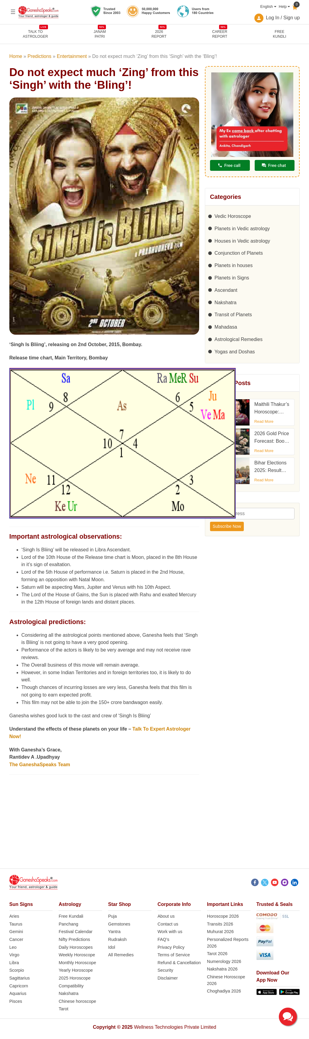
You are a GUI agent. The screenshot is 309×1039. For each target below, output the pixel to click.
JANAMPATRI (100, 34)
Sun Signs (21, 904)
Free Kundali (71, 916)
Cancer (16, 939)
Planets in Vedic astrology (242, 228)
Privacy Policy (171, 947)
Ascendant (226, 290)
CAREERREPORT (219, 34)
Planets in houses (234, 265)
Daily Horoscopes (76, 947)
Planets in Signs (232, 277)
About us (166, 916)
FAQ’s (163, 939)
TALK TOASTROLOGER (35, 34)
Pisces (15, 1001)
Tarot (63, 1008)
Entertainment (72, 56)
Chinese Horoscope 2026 (226, 980)
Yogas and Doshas (235, 351)
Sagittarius (19, 978)
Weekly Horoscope (77, 954)
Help (283, 6)
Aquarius (18, 993)
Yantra (114, 931)
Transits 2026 (220, 924)
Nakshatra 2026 (222, 969)
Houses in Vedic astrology (242, 241)
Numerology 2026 (224, 961)
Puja (112, 916)
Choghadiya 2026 (224, 991)
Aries (14, 916)
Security (165, 970)
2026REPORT (159, 34)
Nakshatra (226, 302)
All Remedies (121, 954)
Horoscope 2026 (223, 916)
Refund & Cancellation (179, 962)
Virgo (14, 954)
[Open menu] (13, 11)
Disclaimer (168, 978)
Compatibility (71, 985)
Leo (13, 947)
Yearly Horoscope (76, 970)
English (266, 6)
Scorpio (16, 970)
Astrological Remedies (239, 339)
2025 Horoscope (75, 978)
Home (15, 56)
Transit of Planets (233, 314)
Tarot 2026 (217, 953)
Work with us (170, 931)
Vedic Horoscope (233, 216)
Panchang (68, 924)
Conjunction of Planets (239, 253)
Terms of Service (174, 954)
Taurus (15, 924)
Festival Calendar (75, 931)
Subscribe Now (227, 526)
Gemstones (119, 924)
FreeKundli (279, 34)
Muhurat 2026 (220, 931)
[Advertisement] (155, 826)
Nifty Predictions (74, 939)
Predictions (39, 56)
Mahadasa (226, 327)
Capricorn (18, 985)
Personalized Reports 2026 (228, 942)
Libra (14, 962)
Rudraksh (117, 939)
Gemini (16, 931)
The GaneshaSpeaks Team (39, 764)
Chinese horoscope (77, 1001)
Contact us (168, 924)
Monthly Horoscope (77, 962)
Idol (111, 947)
